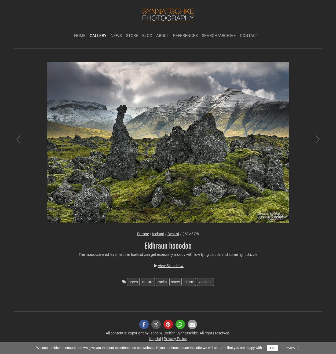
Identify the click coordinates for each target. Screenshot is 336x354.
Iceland (158, 234)
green (133, 282)
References (185, 35)
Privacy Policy (175, 339)
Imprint (155, 339)
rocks (162, 282)
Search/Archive (219, 35)
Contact (249, 35)
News (116, 35)
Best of (173, 234)
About (162, 35)
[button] (144, 324)
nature (147, 282)
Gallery (98, 35)
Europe (143, 234)
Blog (147, 35)
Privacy (289, 348)
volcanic (205, 282)
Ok (272, 348)
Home (80, 35)
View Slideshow (171, 266)
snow (175, 282)
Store (132, 35)
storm (189, 282)
